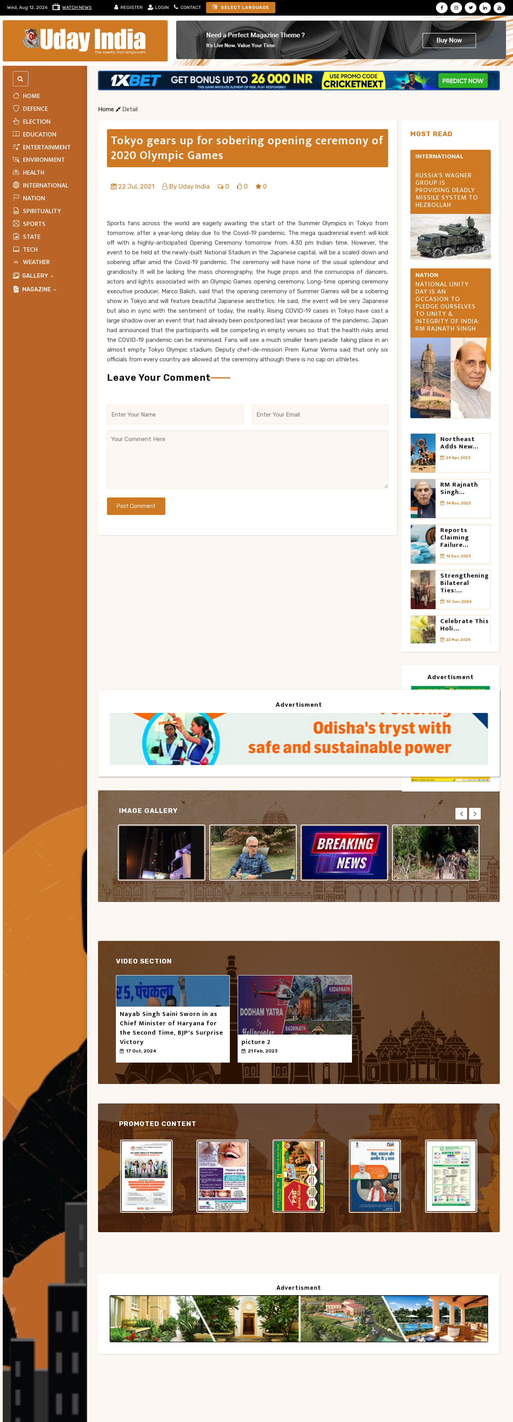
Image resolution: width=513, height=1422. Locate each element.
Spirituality (37, 211)
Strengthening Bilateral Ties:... (464, 583)
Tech (25, 250)
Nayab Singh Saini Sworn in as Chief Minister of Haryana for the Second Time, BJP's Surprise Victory (171, 1028)
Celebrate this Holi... (464, 625)
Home (26, 96)
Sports (29, 224)
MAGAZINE (35, 289)
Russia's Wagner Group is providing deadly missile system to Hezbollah (446, 190)
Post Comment (136, 506)
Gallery (33, 276)
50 (126, 1058)
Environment (39, 160)
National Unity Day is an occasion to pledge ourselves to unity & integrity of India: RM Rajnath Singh (447, 306)
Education (34, 134)
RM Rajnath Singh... (459, 488)
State (26, 237)
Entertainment (42, 147)
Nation (29, 198)
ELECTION (32, 122)
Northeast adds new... (459, 443)
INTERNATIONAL (40, 185)
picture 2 (256, 1042)
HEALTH (28, 173)
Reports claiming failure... (454, 537)
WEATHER (31, 262)
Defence (30, 109)
